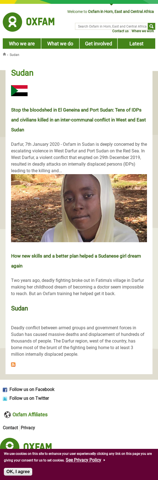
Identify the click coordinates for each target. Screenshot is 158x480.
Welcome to (110, 12)
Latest (136, 44)
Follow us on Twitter (29, 398)
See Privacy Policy (83, 461)
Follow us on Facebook (31, 389)
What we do (60, 44)
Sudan (19, 308)
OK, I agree (18, 472)
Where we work (143, 31)
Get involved (98, 44)
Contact (10, 427)
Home (5, 54)
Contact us (120, 31)
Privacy (28, 427)
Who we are (22, 44)
